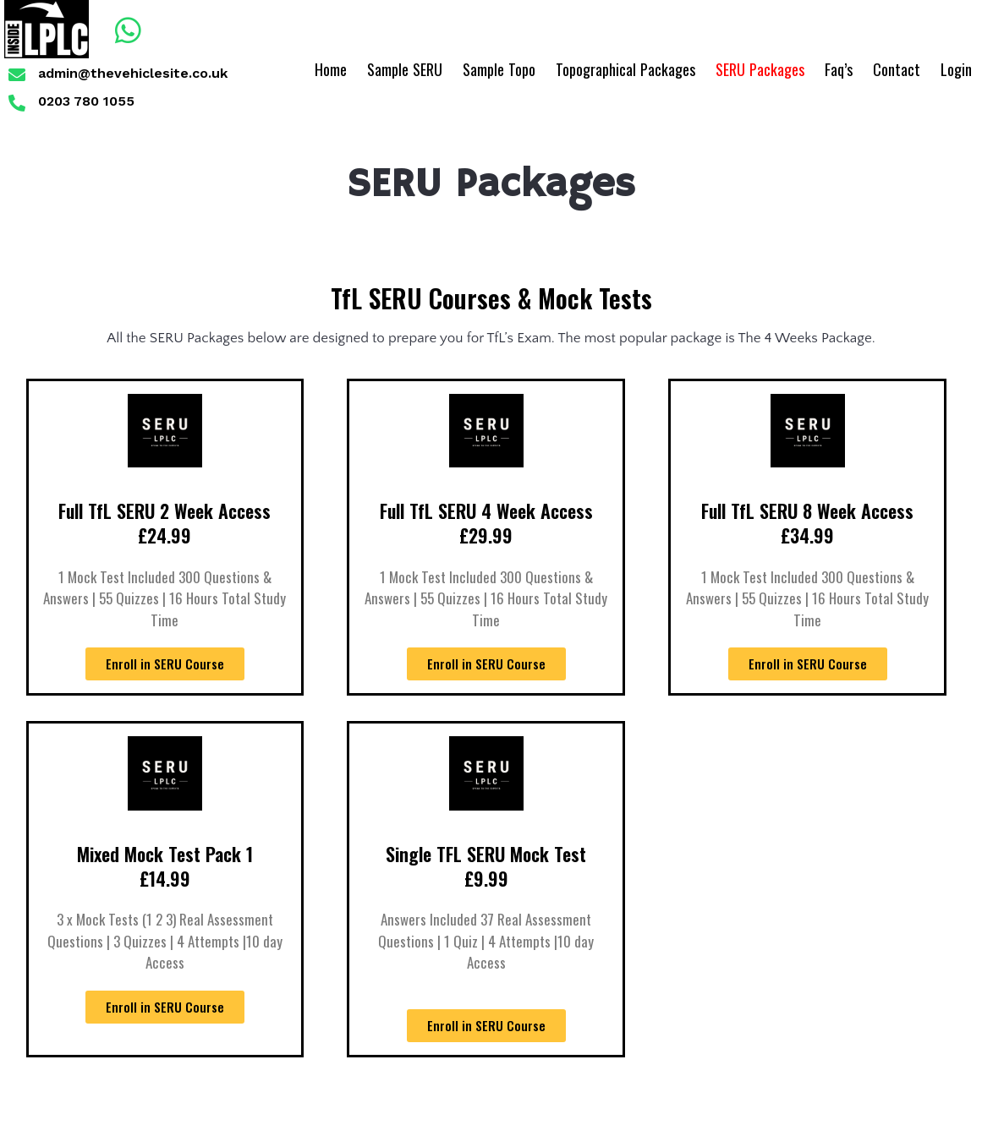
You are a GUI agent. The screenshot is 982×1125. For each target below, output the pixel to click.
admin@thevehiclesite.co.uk (133, 73)
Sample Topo (499, 69)
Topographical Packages (625, 69)
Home (331, 69)
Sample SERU (404, 69)
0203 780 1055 (86, 101)
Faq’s (839, 69)
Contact (896, 69)
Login (956, 69)
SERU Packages (760, 69)
